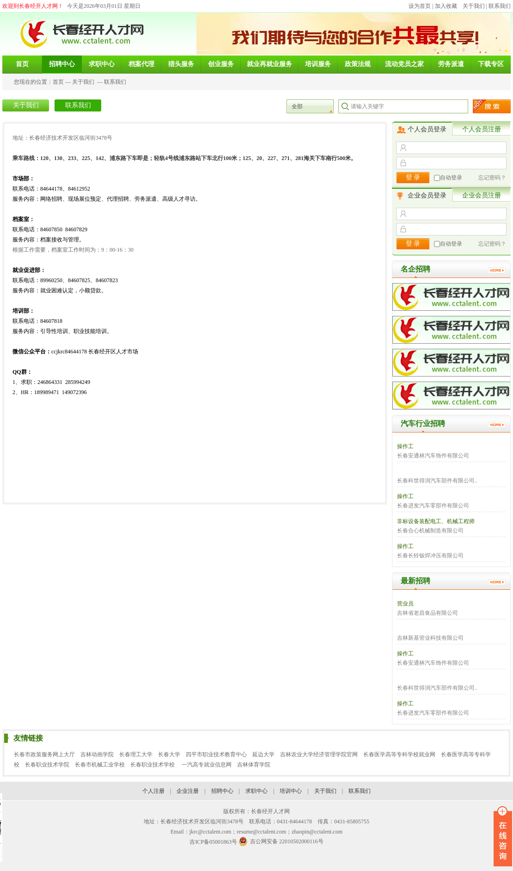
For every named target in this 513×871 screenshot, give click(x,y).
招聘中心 (222, 791)
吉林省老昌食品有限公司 (427, 613)
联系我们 (500, 6)
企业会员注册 (481, 195)
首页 (58, 82)
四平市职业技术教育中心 (216, 754)
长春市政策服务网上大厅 (44, 754)
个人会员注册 (481, 129)
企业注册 (188, 791)
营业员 (405, 603)
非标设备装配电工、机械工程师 (436, 521)
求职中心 (256, 791)
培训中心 (291, 791)
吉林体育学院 (253, 764)
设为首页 (420, 6)
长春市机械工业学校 (100, 764)
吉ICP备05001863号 (213, 842)
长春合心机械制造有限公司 (430, 530)
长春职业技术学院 (47, 764)
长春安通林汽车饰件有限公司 (433, 455)
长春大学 (169, 754)
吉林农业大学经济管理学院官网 (319, 754)
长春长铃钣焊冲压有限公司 (430, 555)
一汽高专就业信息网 (207, 764)
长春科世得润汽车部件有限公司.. (437, 480)
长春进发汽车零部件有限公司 (433, 505)
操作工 (405, 446)
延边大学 (263, 754)
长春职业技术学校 (153, 764)
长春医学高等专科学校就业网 (399, 754)
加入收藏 (446, 6)
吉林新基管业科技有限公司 (430, 638)
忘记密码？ (492, 177)
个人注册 (153, 791)
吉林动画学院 (97, 754)
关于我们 (474, 6)
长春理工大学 (136, 754)
